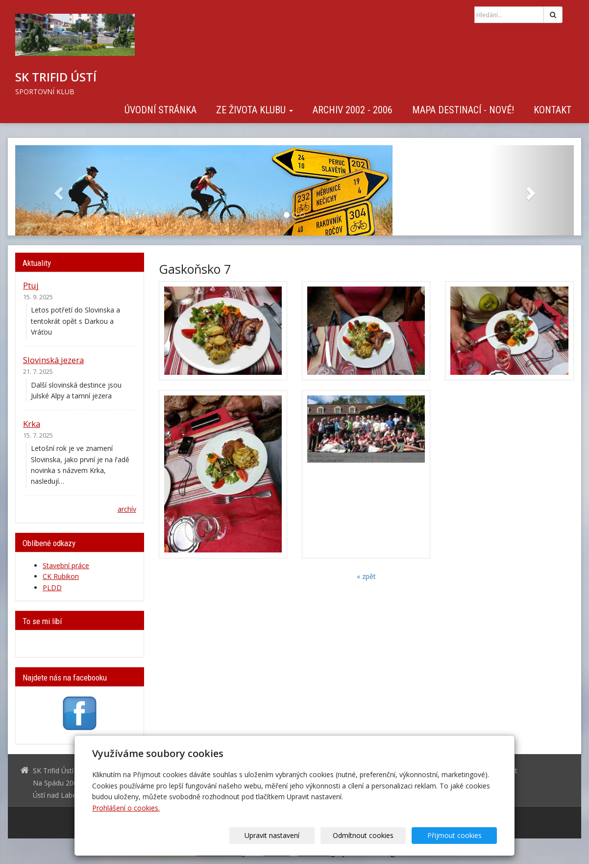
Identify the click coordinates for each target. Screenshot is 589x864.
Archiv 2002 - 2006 (353, 110)
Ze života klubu (254, 110)
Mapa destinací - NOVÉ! (463, 110)
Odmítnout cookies (378, 835)
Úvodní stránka (160, 110)
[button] (57, 190)
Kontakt (552, 110)
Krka (31, 423)
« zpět (366, 576)
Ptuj (31, 285)
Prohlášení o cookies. (126, 807)
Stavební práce (66, 565)
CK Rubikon (61, 576)
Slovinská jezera (53, 360)
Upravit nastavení (297, 835)
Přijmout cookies (459, 835)
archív (127, 509)
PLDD (52, 587)
